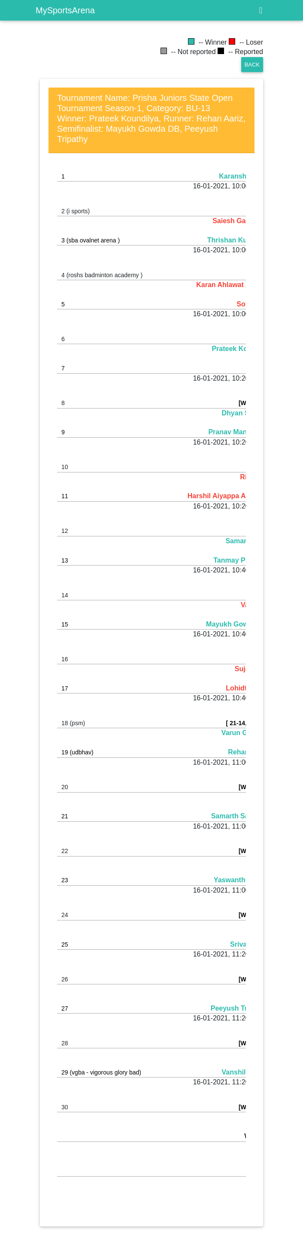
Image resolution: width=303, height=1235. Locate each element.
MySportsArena (65, 10)
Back (252, 64)
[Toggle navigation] (260, 10)
